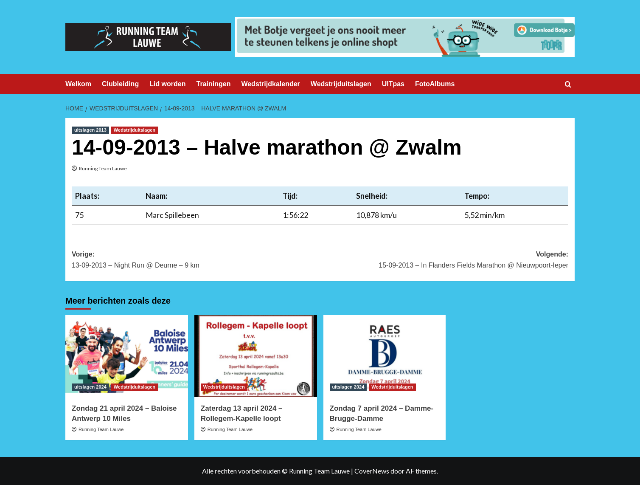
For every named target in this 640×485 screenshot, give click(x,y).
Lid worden (167, 83)
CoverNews (371, 471)
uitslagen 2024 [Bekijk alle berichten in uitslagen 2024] (90, 386)
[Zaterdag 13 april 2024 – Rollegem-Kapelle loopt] (255, 356)
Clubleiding (120, 83)
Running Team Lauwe (103, 168)
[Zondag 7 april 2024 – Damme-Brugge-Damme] (384, 356)
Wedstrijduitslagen (341, 83)
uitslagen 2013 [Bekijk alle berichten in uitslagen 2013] (90, 130)
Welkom (78, 83)
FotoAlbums (435, 83)
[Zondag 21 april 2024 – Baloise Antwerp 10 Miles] (126, 356)
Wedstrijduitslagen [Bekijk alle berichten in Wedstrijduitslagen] (134, 130)
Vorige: (196, 261)
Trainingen (213, 83)
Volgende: (444, 261)
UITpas (393, 83)
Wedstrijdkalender (270, 83)
